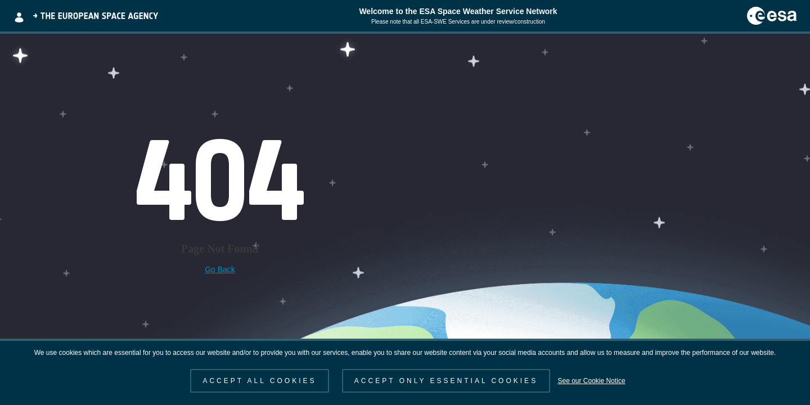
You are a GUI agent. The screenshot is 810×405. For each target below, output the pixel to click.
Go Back (220, 269)
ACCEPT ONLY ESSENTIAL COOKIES (446, 381)
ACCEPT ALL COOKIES (259, 381)
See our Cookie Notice (591, 381)
